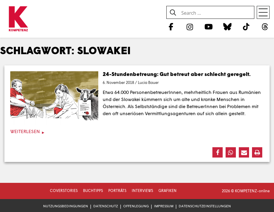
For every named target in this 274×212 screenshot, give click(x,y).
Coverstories (64, 190)
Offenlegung (136, 206)
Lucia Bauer (148, 82)
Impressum (163, 206)
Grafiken (167, 190)
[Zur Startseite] (18, 19)
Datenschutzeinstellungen (205, 206)
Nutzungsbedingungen (65, 206)
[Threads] (265, 26)
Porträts (117, 190)
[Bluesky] (227, 26)
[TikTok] (246, 26)
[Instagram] (189, 26)
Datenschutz (105, 206)
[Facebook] (170, 26)
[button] (217, 152)
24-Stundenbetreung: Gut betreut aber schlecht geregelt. (177, 74)
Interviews (142, 190)
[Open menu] (263, 12)
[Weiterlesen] (137, 131)
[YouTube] (208, 26)
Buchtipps (93, 190)
